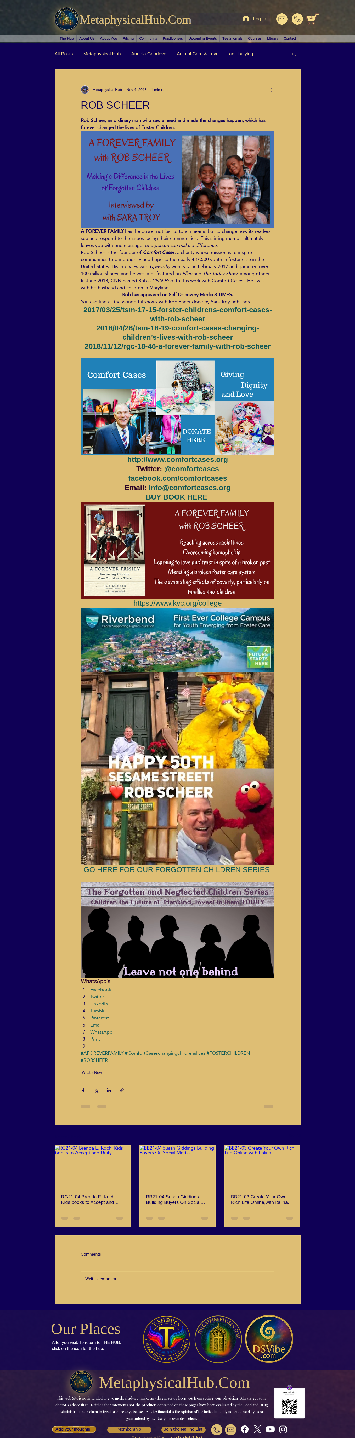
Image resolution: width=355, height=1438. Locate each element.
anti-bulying (241, 53)
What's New (92, 1072)
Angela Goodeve (148, 53)
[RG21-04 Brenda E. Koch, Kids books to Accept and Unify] (93, 1167)
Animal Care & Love (198, 53)
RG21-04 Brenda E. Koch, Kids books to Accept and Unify (88, 1199)
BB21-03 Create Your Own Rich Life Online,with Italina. (260, 1199)
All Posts (64, 53)
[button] (293, 54)
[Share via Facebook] (83, 1090)
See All (295, 1136)
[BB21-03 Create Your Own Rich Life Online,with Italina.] (262, 1167)
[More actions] (271, 89)
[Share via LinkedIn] (108, 1090)
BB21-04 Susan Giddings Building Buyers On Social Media (173, 1199)
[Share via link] (121, 1090)
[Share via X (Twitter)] (96, 1090)
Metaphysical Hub (102, 53)
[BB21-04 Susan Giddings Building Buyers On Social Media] (177, 1167)
